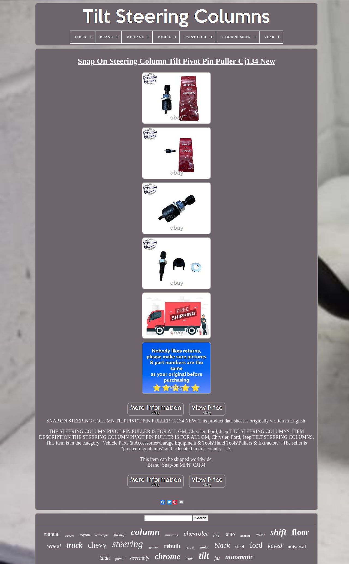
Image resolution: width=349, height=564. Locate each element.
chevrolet (196, 533)
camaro (69, 535)
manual (52, 534)
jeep (217, 534)
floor (300, 532)
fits (217, 558)
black (222, 545)
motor (204, 547)
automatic (239, 557)
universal (297, 546)
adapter (245, 535)
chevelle (190, 548)
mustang (171, 535)
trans (189, 559)
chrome (167, 556)
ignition (153, 547)
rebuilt (172, 546)
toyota (85, 535)
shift (278, 532)
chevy (97, 545)
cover (260, 535)
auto (230, 534)
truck (75, 545)
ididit (104, 558)
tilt (204, 556)
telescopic (102, 535)
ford (256, 545)
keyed (275, 545)
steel (239, 546)
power (120, 559)
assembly (139, 558)
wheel (54, 545)
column (145, 532)
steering (127, 544)
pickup (120, 534)
